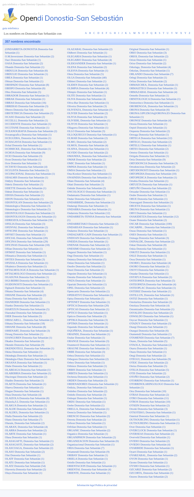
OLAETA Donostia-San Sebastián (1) (25, 383)
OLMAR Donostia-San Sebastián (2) (87, 138)
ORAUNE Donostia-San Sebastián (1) (88, 348)
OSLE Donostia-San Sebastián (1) (148, 255)
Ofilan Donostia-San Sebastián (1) (24, 248)
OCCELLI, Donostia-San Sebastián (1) (26, 120)
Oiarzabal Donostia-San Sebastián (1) (25, 312)
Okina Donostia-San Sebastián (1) (23, 351)
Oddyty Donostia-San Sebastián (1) (24, 180)
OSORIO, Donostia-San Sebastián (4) (150, 262)
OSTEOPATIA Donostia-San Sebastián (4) (152, 284)
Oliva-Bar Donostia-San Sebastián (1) (88, 102)
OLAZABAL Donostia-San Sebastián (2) (89, 49)
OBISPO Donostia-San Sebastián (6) (25, 88)
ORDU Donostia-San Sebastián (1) (86, 401)
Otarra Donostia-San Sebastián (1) (148, 348)
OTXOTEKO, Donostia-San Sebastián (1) (152, 412)
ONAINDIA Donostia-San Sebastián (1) (89, 177)
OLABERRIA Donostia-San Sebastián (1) (28, 373)
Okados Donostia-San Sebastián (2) (24, 341)
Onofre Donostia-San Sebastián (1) (86, 266)
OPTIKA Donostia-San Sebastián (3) (87, 319)
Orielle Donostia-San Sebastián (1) (86, 462)
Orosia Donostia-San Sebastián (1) (148, 123)
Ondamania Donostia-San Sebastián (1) (88, 195)
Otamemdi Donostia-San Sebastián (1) (150, 334)
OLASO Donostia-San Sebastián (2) (25, 451)
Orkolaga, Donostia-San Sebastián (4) (150, 67)
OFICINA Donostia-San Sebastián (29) (26, 241)
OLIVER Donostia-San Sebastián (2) (87, 113)
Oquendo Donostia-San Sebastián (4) (87, 326)
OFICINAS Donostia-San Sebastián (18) (27, 244)
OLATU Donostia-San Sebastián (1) (25, 462)
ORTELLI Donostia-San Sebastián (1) (150, 145)
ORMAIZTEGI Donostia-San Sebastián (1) (153, 88)
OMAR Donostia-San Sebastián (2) (86, 159)
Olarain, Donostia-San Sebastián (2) (25, 423)
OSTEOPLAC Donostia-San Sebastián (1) (152, 287)
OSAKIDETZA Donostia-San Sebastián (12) (154, 216)
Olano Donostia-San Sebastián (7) (23, 419)
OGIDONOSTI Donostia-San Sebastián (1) (28, 284)
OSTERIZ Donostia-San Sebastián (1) (150, 291)
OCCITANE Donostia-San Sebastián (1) (27, 127)
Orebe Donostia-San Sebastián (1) (85, 405)
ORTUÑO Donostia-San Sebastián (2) (150, 188)
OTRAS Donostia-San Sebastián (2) (149, 394)
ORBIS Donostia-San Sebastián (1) (86, 369)
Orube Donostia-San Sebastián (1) (148, 195)
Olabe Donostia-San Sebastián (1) (23, 365)
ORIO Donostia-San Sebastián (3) (148, 52)
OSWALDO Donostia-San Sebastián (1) (151, 316)
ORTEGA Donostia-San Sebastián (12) (150, 138)
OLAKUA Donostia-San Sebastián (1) (26, 405)
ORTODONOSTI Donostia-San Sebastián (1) (154, 170)
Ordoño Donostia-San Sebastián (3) (86, 394)
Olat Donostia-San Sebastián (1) (22, 455)
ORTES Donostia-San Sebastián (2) (148, 148)
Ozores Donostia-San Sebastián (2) (148, 476)
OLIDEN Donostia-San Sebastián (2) (87, 84)
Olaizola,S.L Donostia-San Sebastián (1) (27, 401)
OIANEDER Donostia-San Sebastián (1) (27, 301)
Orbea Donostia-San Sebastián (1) (85, 355)
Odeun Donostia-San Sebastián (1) (24, 191)
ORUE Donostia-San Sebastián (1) (148, 198)
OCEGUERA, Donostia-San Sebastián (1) (28, 138)
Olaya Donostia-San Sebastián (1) (23, 472)
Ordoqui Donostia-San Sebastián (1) (87, 398)
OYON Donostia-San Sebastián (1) (148, 458)
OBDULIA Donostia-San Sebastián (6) (26, 70)
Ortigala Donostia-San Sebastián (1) (149, 155)
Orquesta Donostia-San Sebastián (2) (149, 131)
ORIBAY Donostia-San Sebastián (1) (87, 455)
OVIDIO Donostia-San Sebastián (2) (149, 440)
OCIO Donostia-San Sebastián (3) (23, 155)
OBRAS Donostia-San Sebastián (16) (25, 102)
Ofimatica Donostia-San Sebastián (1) (26, 255)
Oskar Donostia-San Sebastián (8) (147, 244)
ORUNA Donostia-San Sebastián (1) (149, 209)
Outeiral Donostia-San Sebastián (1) (149, 416)
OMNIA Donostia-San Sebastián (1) (87, 166)
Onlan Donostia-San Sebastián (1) (85, 262)
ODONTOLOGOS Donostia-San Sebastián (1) (30, 216)
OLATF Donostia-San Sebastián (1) (24, 458)
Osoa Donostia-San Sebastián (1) (147, 259)
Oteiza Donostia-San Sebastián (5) (148, 365)
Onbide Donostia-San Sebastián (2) (86, 188)
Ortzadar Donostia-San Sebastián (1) (149, 191)
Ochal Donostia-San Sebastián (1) (23, 145)
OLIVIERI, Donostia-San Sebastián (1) (88, 120)
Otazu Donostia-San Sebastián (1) (147, 351)
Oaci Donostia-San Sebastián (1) (23, 59)
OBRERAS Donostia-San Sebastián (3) (26, 106)
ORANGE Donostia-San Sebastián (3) (88, 341)
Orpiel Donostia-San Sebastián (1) (148, 127)
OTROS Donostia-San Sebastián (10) (149, 401)
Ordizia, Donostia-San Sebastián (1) (87, 387)
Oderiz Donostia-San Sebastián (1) (24, 184)
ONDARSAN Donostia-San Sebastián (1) (90, 227)
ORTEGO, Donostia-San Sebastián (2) (150, 141)
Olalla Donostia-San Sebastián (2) (23, 416)
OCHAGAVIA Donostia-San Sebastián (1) (28, 141)
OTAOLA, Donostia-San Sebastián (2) (150, 344)
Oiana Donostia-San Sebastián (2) (23, 298)
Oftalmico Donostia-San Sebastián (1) (26, 266)
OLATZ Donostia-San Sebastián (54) (25, 465)
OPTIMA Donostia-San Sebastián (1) (87, 323)
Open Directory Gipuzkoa (33, 4)
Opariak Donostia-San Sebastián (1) (87, 284)
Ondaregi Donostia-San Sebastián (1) (87, 205)
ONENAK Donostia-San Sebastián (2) (88, 244)
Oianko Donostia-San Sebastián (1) (24, 305)
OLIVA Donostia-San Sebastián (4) (86, 98)
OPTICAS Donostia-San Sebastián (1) (88, 309)
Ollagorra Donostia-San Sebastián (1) (87, 127)
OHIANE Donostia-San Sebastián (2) (25, 294)
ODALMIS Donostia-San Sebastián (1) (26, 177)
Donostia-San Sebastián (60, 4)
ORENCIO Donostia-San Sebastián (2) (88, 416)
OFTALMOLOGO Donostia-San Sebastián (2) (30, 273)
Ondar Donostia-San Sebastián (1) (86, 198)
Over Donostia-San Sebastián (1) (147, 426)
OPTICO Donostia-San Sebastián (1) (87, 312)
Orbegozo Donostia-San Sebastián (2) (88, 358)
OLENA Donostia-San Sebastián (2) (87, 67)
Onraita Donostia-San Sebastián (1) (86, 277)
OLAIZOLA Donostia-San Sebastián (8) (27, 398)
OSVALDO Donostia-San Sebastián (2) (151, 312)
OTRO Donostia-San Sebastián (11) (149, 398)
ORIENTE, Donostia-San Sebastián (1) (88, 472)
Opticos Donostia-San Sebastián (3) (86, 316)
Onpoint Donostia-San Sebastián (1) (87, 273)
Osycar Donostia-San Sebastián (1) (148, 319)
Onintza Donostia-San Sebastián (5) (86, 259)
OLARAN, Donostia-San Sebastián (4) (26, 426)
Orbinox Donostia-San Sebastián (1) (87, 365)
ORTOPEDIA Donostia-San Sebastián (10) (152, 173)
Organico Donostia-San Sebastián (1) (87, 433)
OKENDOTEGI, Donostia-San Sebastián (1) (29, 348)
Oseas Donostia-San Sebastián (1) (147, 230)
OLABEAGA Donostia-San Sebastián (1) (27, 369)
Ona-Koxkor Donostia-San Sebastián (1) (89, 173)
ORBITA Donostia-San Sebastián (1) (87, 373)
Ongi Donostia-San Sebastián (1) (85, 255)
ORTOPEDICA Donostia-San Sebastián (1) (153, 177)
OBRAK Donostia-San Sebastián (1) (25, 98)
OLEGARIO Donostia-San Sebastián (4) (89, 59)
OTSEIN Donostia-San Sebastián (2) (149, 405)
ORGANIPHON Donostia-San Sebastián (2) (91, 437)
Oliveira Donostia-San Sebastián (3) (87, 106)
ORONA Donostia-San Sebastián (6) (149, 109)
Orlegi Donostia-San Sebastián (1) (148, 77)
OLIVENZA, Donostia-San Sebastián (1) (89, 109)
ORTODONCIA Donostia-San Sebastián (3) (153, 163)
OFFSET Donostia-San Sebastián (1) (25, 234)
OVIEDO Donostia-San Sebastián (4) (149, 444)
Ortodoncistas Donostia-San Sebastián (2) (152, 166)
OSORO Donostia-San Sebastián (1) (149, 266)
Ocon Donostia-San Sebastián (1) (23, 159)
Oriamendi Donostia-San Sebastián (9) (88, 451)
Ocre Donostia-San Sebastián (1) (23, 163)
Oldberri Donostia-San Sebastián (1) (87, 52)
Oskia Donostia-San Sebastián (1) (147, 248)
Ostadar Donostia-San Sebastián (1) (148, 273)
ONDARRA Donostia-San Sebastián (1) (89, 209)
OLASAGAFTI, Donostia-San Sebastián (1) (29, 440)
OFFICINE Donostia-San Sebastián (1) (26, 230)
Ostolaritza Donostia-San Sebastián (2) (150, 301)
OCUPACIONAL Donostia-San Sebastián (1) (30, 173)
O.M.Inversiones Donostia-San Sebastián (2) (29, 56)
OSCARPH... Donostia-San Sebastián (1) (152, 227)
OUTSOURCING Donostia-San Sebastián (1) (154, 419)
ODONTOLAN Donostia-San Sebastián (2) (29, 202)
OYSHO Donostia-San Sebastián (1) (149, 465)
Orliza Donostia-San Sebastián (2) (148, 81)
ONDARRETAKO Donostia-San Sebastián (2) (92, 223)
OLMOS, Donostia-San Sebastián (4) (87, 145)
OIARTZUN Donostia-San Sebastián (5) (27, 309)
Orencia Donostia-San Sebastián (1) (86, 412)
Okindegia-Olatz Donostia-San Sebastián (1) (29, 358)
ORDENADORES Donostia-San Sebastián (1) (92, 383)
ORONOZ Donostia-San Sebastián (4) (150, 120)
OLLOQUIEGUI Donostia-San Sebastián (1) (91, 134)
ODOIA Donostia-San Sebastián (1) (24, 195)
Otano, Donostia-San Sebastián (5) (148, 341)
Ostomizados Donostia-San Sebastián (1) (151, 309)
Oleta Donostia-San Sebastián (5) (85, 73)
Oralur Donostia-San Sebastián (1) (86, 337)
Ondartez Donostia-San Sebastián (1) (87, 230)
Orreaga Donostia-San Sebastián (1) (149, 134)
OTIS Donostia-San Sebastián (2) (147, 373)
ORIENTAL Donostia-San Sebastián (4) (89, 469)
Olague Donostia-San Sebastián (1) (24, 391)
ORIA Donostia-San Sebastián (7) (85, 447)
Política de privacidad (106, 485)
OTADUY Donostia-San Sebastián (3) (150, 323)
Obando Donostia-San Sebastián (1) (24, 67)
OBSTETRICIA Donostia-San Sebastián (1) (29, 113)
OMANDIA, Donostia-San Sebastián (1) (89, 155)
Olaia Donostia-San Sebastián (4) (23, 394)
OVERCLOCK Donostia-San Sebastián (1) (153, 430)
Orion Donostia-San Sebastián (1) (147, 59)
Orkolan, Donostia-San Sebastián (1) (149, 70)
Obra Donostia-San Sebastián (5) (23, 91)
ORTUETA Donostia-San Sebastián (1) (150, 184)
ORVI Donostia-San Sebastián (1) (147, 213)
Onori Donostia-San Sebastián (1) (85, 269)
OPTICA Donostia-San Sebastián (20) (88, 305)
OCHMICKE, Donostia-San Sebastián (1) (28, 148)
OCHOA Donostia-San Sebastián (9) (25, 152)
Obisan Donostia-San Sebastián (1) (24, 81)
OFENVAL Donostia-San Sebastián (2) (26, 227)
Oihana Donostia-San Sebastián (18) (25, 323)
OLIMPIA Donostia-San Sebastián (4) (88, 88)
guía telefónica (9, 4)
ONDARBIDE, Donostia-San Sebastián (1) (91, 202)
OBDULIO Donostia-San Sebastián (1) (26, 73)
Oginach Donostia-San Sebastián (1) (25, 287)
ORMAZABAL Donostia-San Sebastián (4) (153, 91)
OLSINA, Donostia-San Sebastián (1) (87, 148)
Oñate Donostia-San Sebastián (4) (85, 180)
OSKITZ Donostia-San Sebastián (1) (149, 252)
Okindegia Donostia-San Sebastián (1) (26, 355)
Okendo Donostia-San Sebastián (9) (24, 344)
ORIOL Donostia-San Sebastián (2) (148, 56)
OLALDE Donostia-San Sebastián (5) (26, 408)
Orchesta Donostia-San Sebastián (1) (87, 376)
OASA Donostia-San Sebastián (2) (24, 63)
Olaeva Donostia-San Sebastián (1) (24, 387)
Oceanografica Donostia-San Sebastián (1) (28, 134)
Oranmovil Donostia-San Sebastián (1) (88, 344)
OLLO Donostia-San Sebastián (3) (86, 131)
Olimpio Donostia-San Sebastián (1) (87, 91)
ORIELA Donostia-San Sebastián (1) (87, 458)
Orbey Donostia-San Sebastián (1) (86, 362)
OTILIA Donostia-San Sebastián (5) (149, 369)
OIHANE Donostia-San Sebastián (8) (25, 326)
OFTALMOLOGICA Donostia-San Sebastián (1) (32, 269)
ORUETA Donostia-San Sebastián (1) (150, 205)
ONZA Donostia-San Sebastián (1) (86, 280)
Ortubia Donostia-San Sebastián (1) (148, 180)
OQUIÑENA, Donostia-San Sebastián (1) (90, 330)
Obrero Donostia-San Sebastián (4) (24, 109)
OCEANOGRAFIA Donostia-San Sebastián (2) (31, 131)
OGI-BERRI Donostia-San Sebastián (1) (27, 280)
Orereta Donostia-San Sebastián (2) (86, 419)
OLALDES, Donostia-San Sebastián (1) (27, 412)
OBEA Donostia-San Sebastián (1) (24, 77)
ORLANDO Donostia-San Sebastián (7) (151, 73)
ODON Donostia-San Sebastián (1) (24, 198)
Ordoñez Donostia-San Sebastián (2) (87, 391)
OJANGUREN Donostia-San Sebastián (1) (28, 337)
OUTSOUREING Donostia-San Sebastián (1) (154, 423)
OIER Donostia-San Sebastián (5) (23, 316)
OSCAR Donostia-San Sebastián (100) (150, 223)
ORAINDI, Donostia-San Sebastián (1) (88, 334)
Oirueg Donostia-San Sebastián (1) (24, 334)
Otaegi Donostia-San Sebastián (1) (148, 326)
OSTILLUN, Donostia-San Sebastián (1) (151, 294)
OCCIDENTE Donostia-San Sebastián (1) (28, 123)
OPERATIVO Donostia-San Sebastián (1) (90, 294)
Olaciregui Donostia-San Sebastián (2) (26, 376)
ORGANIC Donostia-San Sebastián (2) (88, 430)
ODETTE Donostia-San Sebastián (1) (25, 188)
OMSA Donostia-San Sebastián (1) (86, 170)
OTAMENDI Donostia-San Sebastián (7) (151, 337)
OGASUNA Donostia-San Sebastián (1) (27, 277)
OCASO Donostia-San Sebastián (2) (25, 116)
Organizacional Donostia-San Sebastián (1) (90, 444)
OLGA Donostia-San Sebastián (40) (87, 77)
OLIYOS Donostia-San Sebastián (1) (87, 123)
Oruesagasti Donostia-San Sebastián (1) (151, 202)
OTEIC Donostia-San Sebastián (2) (148, 362)
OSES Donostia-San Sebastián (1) (148, 234)
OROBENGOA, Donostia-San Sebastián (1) (153, 106)
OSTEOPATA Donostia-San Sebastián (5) (152, 280)
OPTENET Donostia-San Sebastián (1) (88, 301)
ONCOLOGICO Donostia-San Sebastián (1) (91, 191)
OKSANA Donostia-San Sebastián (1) (26, 362)
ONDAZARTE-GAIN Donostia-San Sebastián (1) (94, 234)
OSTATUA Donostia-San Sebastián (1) (150, 277)
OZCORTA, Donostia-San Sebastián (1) (151, 472)
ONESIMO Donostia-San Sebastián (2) (88, 248)
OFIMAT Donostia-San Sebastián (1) (25, 252)
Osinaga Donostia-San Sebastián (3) (149, 237)
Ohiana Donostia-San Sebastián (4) (24, 291)
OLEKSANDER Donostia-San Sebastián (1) (91, 63)
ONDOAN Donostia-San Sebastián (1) (88, 237)
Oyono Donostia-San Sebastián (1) (148, 462)
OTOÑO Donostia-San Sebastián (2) (149, 376)
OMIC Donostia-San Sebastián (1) (86, 163)
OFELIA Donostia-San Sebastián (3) (25, 223)
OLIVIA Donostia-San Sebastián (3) (87, 116)
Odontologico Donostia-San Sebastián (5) (28, 209)
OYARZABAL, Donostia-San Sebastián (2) (153, 455)
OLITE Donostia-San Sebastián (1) (86, 95)
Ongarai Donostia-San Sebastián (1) (87, 252)
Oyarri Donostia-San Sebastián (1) (148, 451)
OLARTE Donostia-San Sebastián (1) (25, 433)
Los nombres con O (84, 4)
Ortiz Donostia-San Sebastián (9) (147, 159)
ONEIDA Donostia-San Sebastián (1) (87, 241)
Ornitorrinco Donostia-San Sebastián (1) (151, 102)
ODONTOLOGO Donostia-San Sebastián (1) (30, 213)
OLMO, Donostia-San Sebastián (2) (86, 141)
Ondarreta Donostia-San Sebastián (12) (88, 213)
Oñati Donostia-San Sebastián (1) (85, 184)
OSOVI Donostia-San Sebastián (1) (148, 269)
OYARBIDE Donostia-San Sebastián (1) (151, 447)
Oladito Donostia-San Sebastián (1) (24, 380)
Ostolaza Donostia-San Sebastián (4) (149, 305)
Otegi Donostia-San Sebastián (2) (147, 355)
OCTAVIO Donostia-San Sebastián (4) (26, 166)
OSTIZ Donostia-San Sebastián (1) (148, 298)
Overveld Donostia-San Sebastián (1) (149, 437)
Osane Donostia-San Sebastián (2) (148, 219)
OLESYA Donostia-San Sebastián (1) (87, 70)
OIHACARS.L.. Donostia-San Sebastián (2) (29, 319)
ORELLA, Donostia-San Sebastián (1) (88, 408)
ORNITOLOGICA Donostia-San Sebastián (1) (154, 98)
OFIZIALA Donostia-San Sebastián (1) (26, 262)
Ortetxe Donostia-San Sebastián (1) (148, 152)
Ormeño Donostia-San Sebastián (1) (149, 95)
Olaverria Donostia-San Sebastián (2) (25, 469)
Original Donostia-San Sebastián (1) (149, 49)
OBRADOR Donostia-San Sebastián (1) (27, 95)
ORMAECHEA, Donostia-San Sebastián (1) (153, 84)
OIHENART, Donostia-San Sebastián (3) (27, 330)
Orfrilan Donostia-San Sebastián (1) (87, 426)
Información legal (86, 485)
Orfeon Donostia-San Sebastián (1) (86, 423)
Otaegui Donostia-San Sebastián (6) (149, 330)
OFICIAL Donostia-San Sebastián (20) (26, 237)
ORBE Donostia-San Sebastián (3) (86, 351)
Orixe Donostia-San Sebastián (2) (147, 63)
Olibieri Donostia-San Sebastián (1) (86, 81)
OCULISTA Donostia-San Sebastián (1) (27, 170)
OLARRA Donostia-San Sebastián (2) (26, 430)
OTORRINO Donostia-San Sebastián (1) (151, 380)
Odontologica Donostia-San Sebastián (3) (27, 205)
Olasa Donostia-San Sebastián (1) (23, 437)
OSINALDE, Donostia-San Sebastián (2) (151, 241)
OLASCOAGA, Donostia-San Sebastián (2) (29, 447)
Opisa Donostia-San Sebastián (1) (85, 298)
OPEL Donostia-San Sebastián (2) (85, 287)
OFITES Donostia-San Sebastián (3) (25, 259)
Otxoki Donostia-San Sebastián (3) (148, 408)
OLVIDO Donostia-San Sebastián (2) (87, 152)
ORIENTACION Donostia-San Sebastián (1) (91, 465)
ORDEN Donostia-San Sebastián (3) (87, 380)
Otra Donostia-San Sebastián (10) (147, 391)
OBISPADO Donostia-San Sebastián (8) (27, 84)
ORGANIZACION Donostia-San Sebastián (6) (93, 440)
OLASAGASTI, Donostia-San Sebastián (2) (29, 444)
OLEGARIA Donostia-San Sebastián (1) (89, 56)
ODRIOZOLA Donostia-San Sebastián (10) (29, 219)
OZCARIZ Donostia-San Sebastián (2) (150, 469)
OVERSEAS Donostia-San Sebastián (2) (151, 433)
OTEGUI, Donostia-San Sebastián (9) (150, 358)
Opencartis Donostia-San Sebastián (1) (88, 291)
